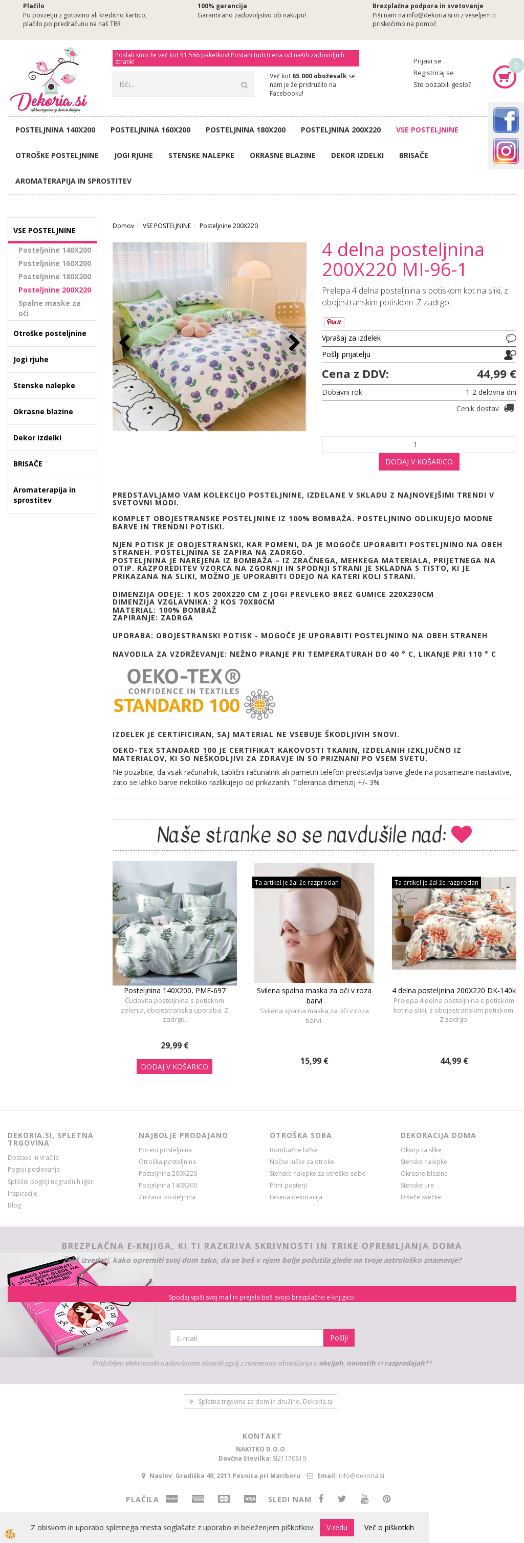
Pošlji (339, 1338)
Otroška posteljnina (167, 1161)
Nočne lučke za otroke (302, 1161)
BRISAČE (413, 155)
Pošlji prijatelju (346, 354)
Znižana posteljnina (167, 1197)
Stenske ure (417, 1185)
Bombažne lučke (294, 1150)
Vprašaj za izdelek (351, 338)
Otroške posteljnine (57, 155)
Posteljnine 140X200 (54, 250)
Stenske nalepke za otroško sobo (318, 1173)
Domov (123, 225)
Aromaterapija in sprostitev (73, 181)
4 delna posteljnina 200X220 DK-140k (454, 990)
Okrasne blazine (283, 155)
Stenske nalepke (201, 155)
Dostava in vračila (33, 1157)
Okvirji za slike (421, 1150)
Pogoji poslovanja (34, 1169)
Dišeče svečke (421, 1197)
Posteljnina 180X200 (246, 130)
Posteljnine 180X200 (54, 276)
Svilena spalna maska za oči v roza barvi (314, 995)
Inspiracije (22, 1193)
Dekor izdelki (357, 155)
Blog (14, 1205)
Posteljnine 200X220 (54, 290)
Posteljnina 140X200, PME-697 (175, 990)
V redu (336, 1527)
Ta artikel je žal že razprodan (297, 882)
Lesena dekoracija (296, 1197)
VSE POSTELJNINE (427, 130)
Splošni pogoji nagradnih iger (50, 1181)
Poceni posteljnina (165, 1150)
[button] (293, 343)
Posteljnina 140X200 (55, 130)
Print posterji (288, 1185)
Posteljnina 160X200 (150, 130)
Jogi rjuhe (133, 155)
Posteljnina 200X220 (341, 130)
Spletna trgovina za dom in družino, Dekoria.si (265, 1401)
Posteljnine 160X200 (54, 263)
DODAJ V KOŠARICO (419, 461)
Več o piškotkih (389, 1527)
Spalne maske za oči (49, 308)
